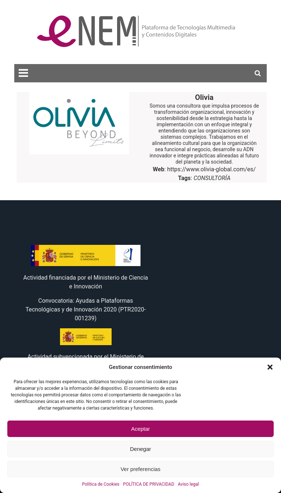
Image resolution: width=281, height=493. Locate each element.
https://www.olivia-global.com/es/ (211, 169)
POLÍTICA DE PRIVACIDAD (148, 484)
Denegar (140, 449)
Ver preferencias (140, 469)
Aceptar (140, 429)
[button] (270, 367)
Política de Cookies (100, 484)
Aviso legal (188, 484)
